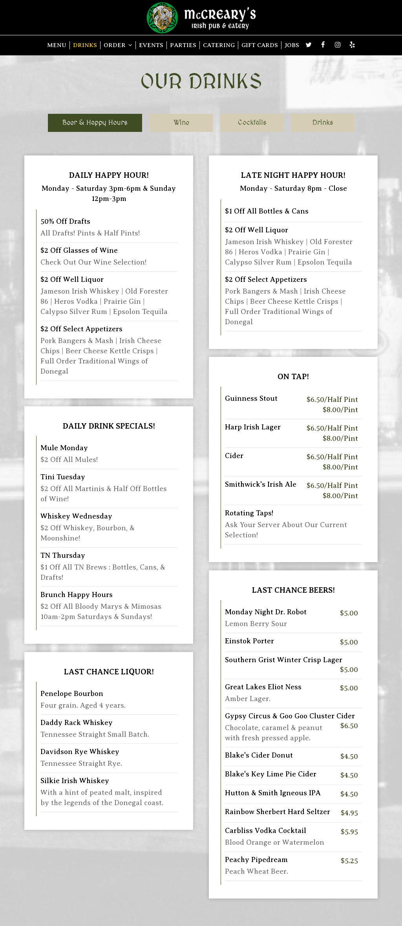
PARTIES (183, 45)
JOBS (292, 45)
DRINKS (85, 45)
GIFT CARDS (259, 45)
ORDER (118, 45)
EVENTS (151, 45)
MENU (56, 45)
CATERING (219, 45)
